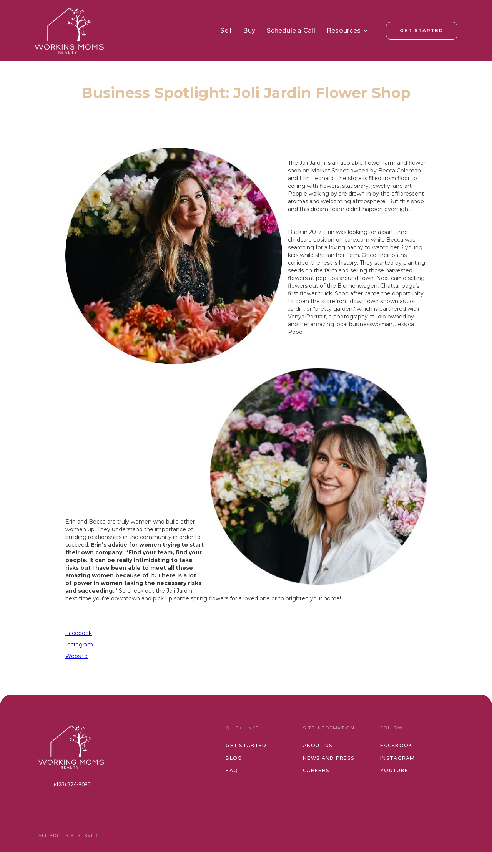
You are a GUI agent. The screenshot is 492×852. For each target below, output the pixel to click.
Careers (316, 770)
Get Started (422, 30)
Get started (246, 745)
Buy (249, 30)
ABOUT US (317, 745)
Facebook (78, 633)
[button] (347, 30)
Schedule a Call (291, 30)
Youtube (394, 770)
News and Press (328, 758)
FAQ (232, 770)
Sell (225, 30)
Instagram (79, 644)
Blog (234, 758)
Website (76, 656)
